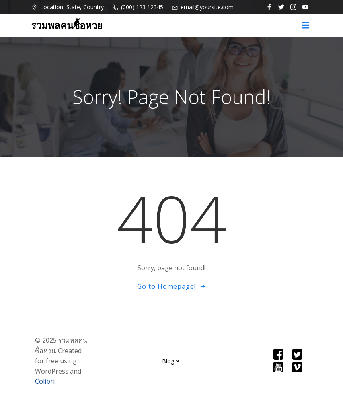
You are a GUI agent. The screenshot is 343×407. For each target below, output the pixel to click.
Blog (171, 361)
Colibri (45, 381)
